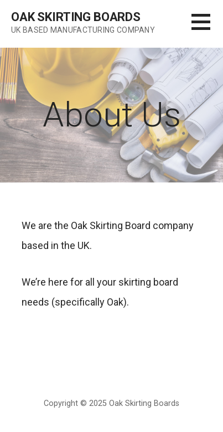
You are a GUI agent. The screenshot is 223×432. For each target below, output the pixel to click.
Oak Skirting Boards (76, 17)
